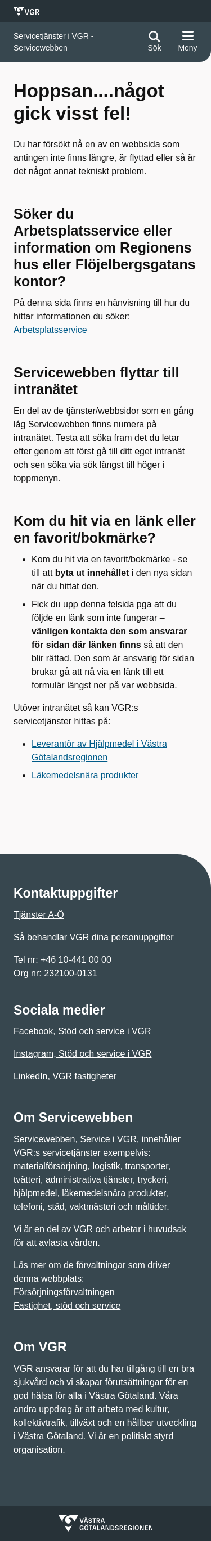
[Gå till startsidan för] (76, 42)
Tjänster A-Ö (39, 915)
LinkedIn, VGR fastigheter (65, 1076)
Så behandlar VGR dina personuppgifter (94, 937)
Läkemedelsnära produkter (85, 775)
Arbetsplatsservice (50, 330)
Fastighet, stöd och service (67, 1305)
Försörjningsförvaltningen (65, 1292)
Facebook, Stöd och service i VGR (82, 1031)
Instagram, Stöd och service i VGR (82, 1053)
